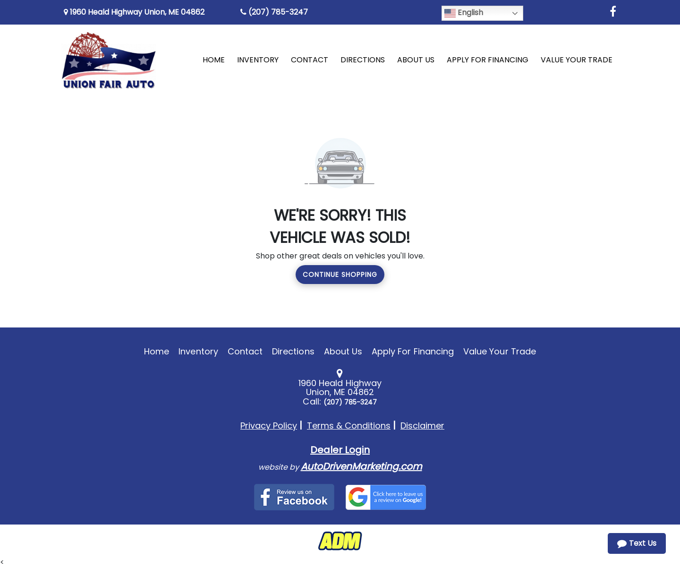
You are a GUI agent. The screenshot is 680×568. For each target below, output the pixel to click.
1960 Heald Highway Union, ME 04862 (134, 12)
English (463, 13)
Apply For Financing (413, 351)
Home (156, 351)
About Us (343, 351)
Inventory (198, 351)
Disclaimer (422, 425)
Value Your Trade (499, 351)
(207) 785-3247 (274, 12)
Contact (245, 351)
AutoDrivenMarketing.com (361, 466)
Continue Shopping (340, 274)
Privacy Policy (268, 425)
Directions (293, 351)
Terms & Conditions (349, 425)
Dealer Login (340, 449)
